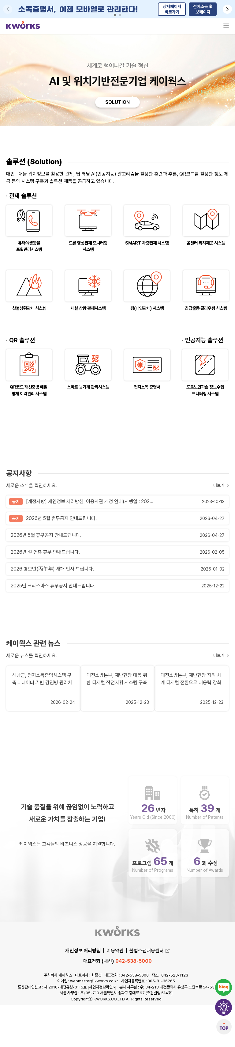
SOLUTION (117, 103)
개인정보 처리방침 (83, 993)
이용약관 (115, 993)
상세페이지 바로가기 (172, 9)
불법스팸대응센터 (149, 993)
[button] (227, 9)
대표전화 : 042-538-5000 (126, 1017)
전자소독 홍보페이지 (202, 9)
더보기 (217, 549)
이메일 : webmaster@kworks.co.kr (87, 1023)
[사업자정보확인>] (102, 1028)
